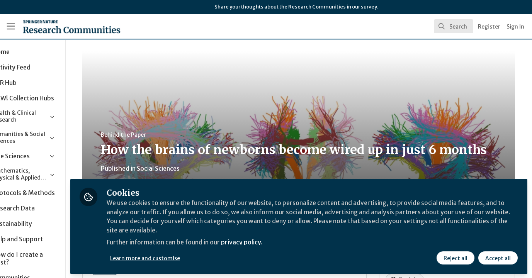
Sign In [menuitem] (515, 26)
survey (369, 6)
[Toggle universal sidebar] (11, 26)
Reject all (455, 257)
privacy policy (275, 242)
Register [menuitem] (489, 26)
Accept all (498, 257)
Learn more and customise (178, 257)
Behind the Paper (146, 134)
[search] (453, 26)
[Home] (61, 26)
